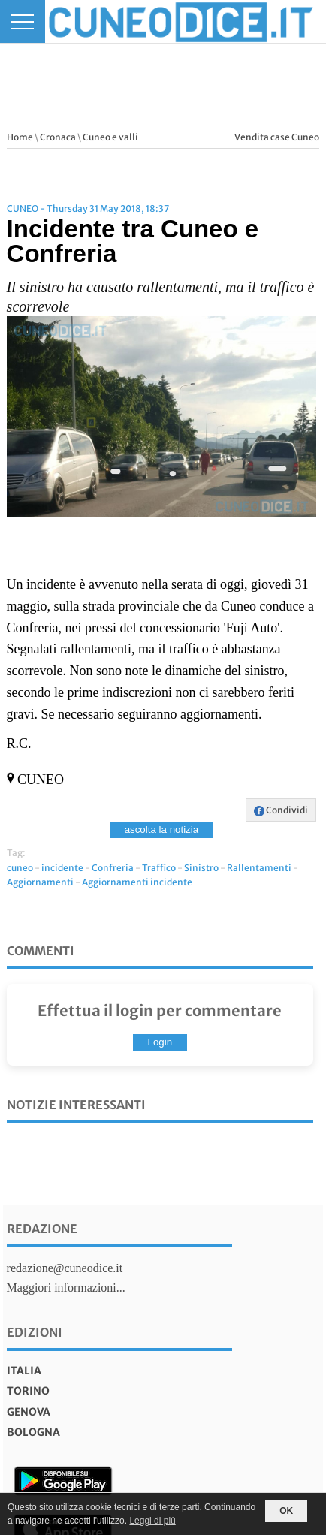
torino (28, 1391)
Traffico (159, 867)
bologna (33, 1432)
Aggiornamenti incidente (137, 882)
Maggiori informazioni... (66, 1287)
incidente (62, 867)
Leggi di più (152, 1520)
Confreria (113, 867)
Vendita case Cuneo (276, 137)
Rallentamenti (259, 867)
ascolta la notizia (162, 829)
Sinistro (201, 867)
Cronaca (58, 137)
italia (24, 1370)
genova (28, 1412)
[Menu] (22, 21)
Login (160, 1042)
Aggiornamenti (40, 882)
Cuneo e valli (110, 137)
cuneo (20, 867)
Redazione (42, 1228)
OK (286, 1511)
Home (20, 137)
